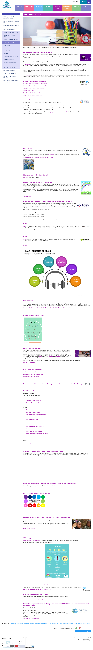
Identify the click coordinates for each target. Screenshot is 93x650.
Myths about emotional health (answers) (37, 433)
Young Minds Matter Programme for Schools (11, 26)
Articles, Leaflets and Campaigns (11, 32)
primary (51, 356)
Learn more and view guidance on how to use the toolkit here (38, 157)
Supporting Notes (27, 196)
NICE (24, 226)
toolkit (70, 623)
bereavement (20, 623)
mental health (13, 623)
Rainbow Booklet (27, 194)
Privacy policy (88, 637)
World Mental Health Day (10, 67)
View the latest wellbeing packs (31, 540)
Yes (12, 646)
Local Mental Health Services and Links (11, 21)
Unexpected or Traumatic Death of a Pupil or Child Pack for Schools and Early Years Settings (47, 308)
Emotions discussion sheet (33, 412)
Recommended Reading (9, 59)
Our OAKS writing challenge (33, 400)
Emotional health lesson (32, 417)
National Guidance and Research (11, 56)
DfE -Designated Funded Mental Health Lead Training (10, 17)
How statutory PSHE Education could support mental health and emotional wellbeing (52, 384)
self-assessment (47, 623)
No (16, 646)
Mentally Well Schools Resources (34, 81)
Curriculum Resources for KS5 (31, 376)
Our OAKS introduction (32, 398)
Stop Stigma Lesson (31, 443)
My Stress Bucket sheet (29, 90)
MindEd (25, 239)
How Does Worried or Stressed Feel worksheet (34, 85)
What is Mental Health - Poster (33, 315)
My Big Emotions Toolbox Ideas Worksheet (33, 88)
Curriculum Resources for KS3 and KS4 (33, 374)
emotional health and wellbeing (31, 623)
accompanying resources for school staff (56, 112)
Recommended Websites (10, 62)
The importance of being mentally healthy (37, 436)
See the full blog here (29, 362)
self (17, 625)
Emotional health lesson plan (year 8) (36, 414)
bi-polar (84, 623)
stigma (41, 623)
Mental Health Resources (9, 29)
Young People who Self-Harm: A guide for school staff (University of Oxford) (49, 483)
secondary (57, 356)
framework (65, 623)
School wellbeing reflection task (40, 493)
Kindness (6, 48)
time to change (9, 625)
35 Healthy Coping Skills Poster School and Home (35, 83)
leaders (60, 623)
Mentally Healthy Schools (9, 70)
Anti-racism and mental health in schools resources (37, 589)
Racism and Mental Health (9, 73)
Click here (25, 177)
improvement (55, 623)
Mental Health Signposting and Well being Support (10, 81)
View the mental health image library (33, 599)
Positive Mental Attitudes (33, 402)
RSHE (40, 356)
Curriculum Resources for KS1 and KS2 (33, 372)
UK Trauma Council (8, 65)
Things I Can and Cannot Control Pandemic (33, 95)
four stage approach (77, 623)
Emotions (27, 64)
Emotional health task (32, 419)
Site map (72, 637)
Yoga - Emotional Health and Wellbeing (10, 77)
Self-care (27, 75)
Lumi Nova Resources (9, 51)
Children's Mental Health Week (11, 39)
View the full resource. (29, 528)
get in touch (51, 154)
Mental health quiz (31, 429)
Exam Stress (7, 45)
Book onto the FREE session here (31, 618)
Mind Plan (6, 53)
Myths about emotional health (34, 431)
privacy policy (9, 643)
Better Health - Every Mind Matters (10, 36)
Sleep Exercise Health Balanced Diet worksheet (34, 92)
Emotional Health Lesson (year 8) (35, 426)
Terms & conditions (79, 637)
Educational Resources (9, 42)
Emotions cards (30, 409)
